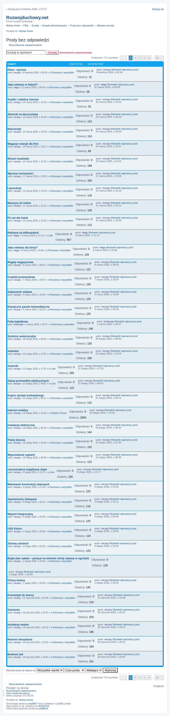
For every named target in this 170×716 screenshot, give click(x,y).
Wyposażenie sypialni (21, 454)
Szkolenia (14, 609)
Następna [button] (162, 58)
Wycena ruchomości (20, 173)
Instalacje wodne (18, 624)
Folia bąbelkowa (18, 321)
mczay (17, 72)
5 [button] (149, 58)
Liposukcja (14, 188)
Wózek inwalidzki (18, 158)
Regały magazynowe (20, 262)
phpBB (32, 703)
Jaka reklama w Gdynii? (23, 84)
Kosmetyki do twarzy (21, 595)
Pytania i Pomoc (59, 413)
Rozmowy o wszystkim (63, 72)
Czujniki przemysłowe (21, 277)
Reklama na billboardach (23, 232)
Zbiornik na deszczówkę (23, 114)
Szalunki (13, 366)
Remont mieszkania (20, 639)
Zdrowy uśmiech (18, 543)
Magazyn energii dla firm (23, 143)
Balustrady (14, 129)
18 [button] (157, 58)
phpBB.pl (43, 708)
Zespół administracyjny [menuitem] (54, 25)
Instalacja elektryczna (21, 425)
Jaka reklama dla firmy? (23, 247)
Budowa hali (15, 654)
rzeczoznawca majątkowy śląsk (27, 469)
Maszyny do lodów (19, 203)
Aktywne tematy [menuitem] (105, 25)
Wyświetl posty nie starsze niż (34, 670)
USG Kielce (15, 528)
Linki (50, 235)
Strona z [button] (123, 58)
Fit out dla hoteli (18, 217)
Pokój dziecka (16, 440)
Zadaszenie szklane (20, 291)
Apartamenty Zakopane (22, 499)
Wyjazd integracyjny (20, 514)
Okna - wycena (17, 69)
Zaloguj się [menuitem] (158, 9)
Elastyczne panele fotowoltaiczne (29, 306)
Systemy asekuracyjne (22, 336)
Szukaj (52, 52)
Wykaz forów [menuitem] (13, 25)
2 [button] (135, 58)
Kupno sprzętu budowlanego (26, 395)
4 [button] (144, 58)
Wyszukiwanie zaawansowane (25, 45)
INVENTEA (43, 706)
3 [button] (140, 58)
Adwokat (13, 351)
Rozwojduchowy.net (27, 17)
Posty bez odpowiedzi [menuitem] (82, 25)
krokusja (18, 324)
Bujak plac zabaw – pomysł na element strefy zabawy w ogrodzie (48, 558)
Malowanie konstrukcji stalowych (28, 484)
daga (16, 87)
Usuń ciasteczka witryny (18, 693)
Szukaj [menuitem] (35, 25)
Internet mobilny (18, 410)
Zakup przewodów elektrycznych (28, 380)
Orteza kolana (16, 580)
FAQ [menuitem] (25, 25)
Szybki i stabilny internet (23, 99)
